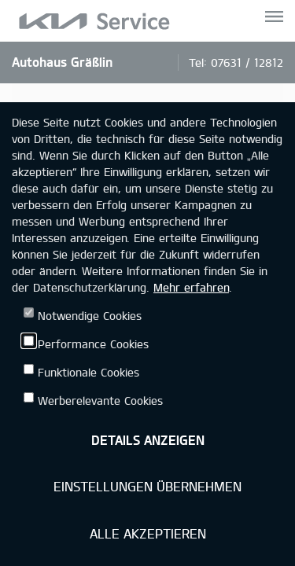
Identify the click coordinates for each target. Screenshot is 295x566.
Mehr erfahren (191, 287)
